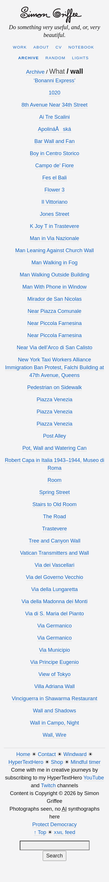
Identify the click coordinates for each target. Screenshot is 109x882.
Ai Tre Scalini (54, 117)
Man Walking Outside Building (54, 275)
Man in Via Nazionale (54, 238)
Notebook (81, 47)
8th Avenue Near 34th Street (54, 105)
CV (59, 47)
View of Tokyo (54, 674)
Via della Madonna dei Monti (54, 601)
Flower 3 (54, 190)
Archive (28, 58)
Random (55, 58)
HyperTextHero (25, 762)
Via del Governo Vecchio (54, 577)
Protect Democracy (54, 824)
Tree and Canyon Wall (55, 541)
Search (54, 856)
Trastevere (54, 529)
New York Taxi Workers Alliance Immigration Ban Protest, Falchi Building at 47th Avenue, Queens (54, 367)
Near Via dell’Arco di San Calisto (54, 347)
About (41, 47)
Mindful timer (86, 762)
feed (64, 832)
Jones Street (54, 214)
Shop (57, 762)
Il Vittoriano (55, 202)
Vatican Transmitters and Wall (54, 553)
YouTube (93, 778)
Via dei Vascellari (54, 565)
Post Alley (54, 436)
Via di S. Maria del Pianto (54, 614)
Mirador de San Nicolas (54, 299)
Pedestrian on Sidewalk (54, 387)
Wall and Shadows (54, 711)
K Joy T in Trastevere (54, 226)
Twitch (48, 785)
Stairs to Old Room (54, 504)
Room (54, 480)
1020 (54, 93)
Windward (75, 754)
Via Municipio (54, 650)
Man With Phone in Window (54, 287)
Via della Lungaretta (54, 589)
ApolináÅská (54, 129)
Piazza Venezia (54, 399)
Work (20, 47)
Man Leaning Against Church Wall (54, 250)
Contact (47, 754)
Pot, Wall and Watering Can (54, 448)
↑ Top (40, 832)
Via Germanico (54, 626)
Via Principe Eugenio (54, 662)
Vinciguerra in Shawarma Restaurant (54, 698)
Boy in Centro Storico (54, 153)
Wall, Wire (54, 735)
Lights (80, 58)
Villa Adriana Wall (54, 686)
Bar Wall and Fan (54, 141)
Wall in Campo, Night (54, 723)
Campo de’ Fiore (54, 165)
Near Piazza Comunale (54, 311)
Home (23, 754)
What (57, 71)
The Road (54, 516)
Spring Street (54, 492)
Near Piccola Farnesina (54, 323)
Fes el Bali (54, 178)
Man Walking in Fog (54, 262)
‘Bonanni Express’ (54, 80)
